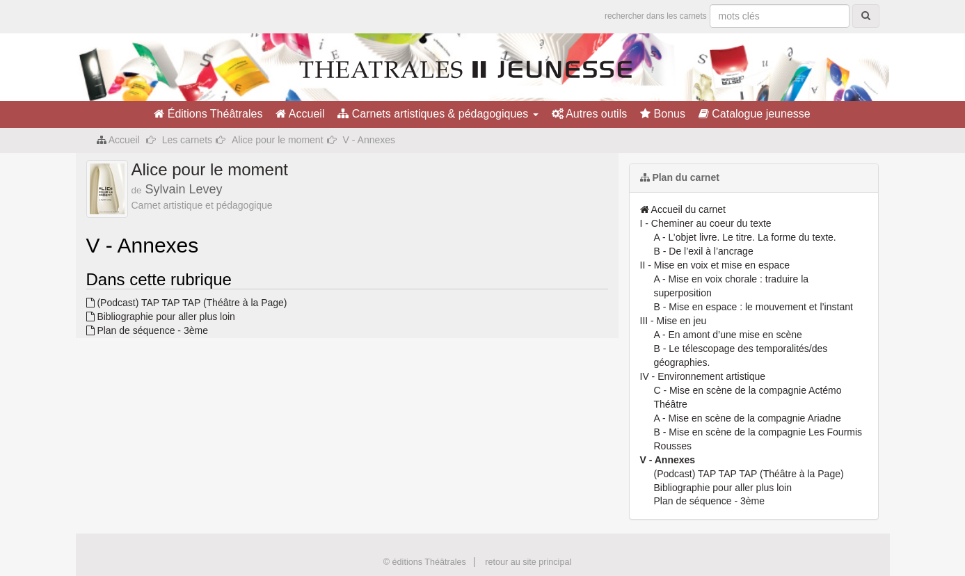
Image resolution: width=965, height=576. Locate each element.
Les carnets (187, 139)
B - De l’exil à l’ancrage (703, 251)
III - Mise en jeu (673, 320)
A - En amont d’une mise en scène (728, 334)
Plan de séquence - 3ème (147, 330)
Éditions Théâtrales (208, 114)
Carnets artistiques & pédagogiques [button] (437, 114)
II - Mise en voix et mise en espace (715, 265)
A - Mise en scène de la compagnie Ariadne (747, 418)
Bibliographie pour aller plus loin (160, 316)
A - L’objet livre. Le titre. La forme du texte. (745, 237)
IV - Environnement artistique (703, 376)
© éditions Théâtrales (424, 562)
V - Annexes (668, 459)
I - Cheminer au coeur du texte (706, 223)
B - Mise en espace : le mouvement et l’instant (753, 306)
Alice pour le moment (278, 139)
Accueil (300, 114)
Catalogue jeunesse (755, 114)
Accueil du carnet (683, 209)
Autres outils (590, 114)
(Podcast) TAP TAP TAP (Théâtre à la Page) (186, 302)
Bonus (662, 114)
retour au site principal (528, 562)
